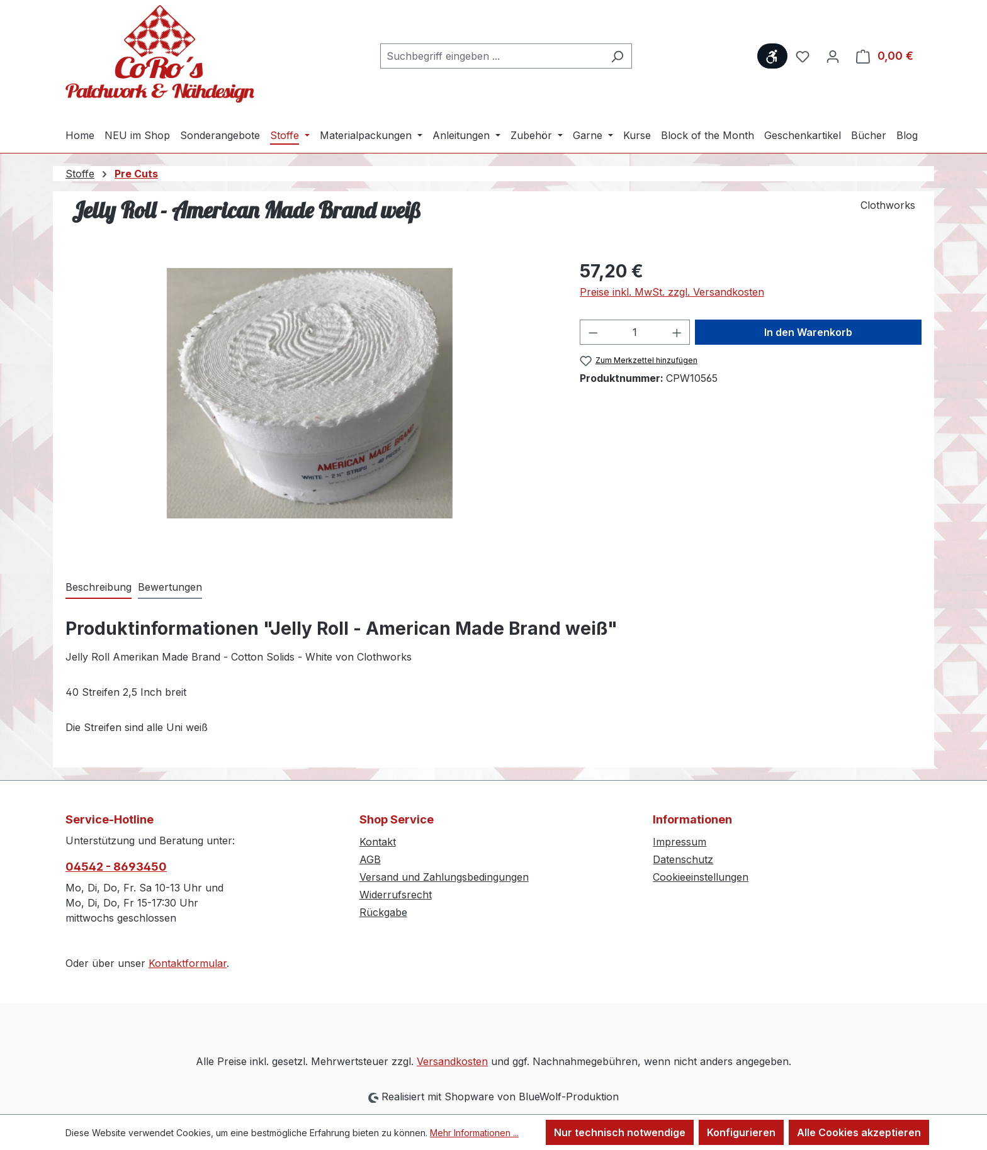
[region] (310, 393)
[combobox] (491, 56)
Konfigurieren (741, 1132)
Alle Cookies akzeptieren (859, 1132)
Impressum (679, 841)
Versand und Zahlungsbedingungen (444, 877)
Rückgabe (383, 912)
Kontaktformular (188, 963)
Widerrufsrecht (395, 894)
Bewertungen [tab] (170, 587)
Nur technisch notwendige (619, 1132)
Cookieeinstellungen (700, 877)
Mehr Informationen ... (474, 1132)
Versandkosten (452, 1061)
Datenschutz (683, 859)
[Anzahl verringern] (593, 332)
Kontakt (377, 841)
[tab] (98, 587)
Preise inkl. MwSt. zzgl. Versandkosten (672, 292)
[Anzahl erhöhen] (677, 332)
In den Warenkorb (808, 332)
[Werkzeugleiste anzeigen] (772, 56)
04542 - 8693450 (116, 866)
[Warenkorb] (885, 56)
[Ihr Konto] (833, 56)
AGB (370, 859)
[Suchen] (617, 56)
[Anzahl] (635, 332)
